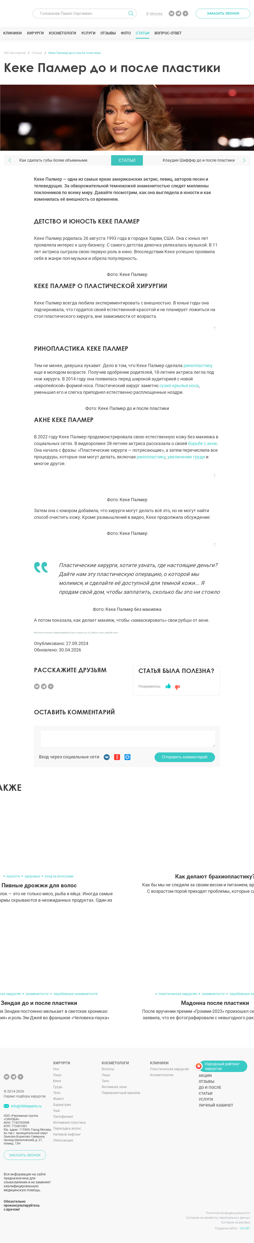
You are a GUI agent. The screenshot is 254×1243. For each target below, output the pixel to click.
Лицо (57, 1075)
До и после (210, 1087)
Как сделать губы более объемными (53, 160)
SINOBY (245, 1228)
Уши (56, 1111)
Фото (126, 33)
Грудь (58, 1087)
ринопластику (198, 365)
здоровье (32, 876)
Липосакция (63, 1140)
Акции (205, 1075)
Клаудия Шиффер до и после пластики (199, 160)
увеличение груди (186, 456)
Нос (56, 1069)
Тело (57, 1093)
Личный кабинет (216, 1105)
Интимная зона (114, 1087)
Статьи (143, 33)
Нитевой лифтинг (67, 1134)
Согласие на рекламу (235, 1222)
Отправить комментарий (184, 757)
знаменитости (37, 994)
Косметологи (63, 33)
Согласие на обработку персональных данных (218, 1217)
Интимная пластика (69, 1122)
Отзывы (108, 33)
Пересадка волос (67, 1128)
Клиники (13, 33)
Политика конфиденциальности (228, 1213)
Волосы (108, 1069)
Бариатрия (62, 1105)
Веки (57, 1081)
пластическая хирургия (178, 994)
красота (13, 876)
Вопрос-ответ (168, 33)
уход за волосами (59, 876)
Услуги (89, 33)
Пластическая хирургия (169, 1069)
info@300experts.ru (26, 1106)
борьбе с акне (202, 443)
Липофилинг (63, 1117)
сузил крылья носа (179, 385)
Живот (58, 1099)
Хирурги (36, 33)
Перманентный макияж (121, 1093)
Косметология (161, 1075)
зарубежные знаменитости (75, 994)
